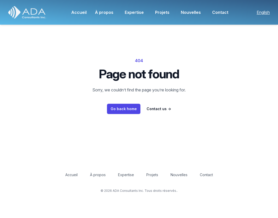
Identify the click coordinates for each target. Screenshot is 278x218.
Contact (220, 12)
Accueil (79, 12)
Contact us (159, 109)
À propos (104, 12)
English (263, 12)
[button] (27, 12)
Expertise (134, 12)
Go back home (124, 109)
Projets (162, 12)
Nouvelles (191, 12)
